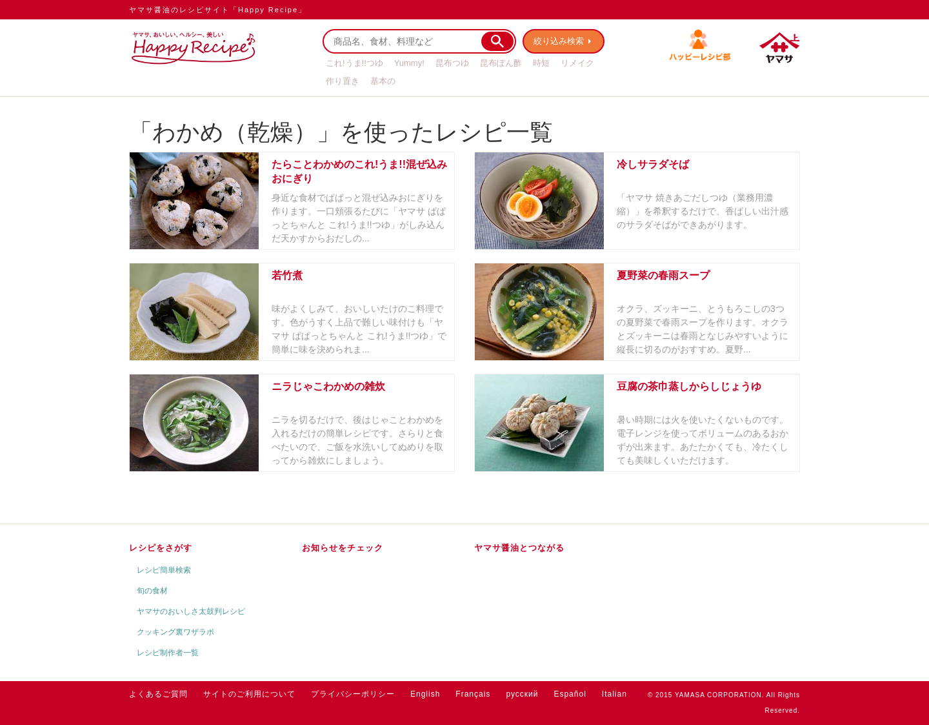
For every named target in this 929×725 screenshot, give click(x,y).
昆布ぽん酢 (501, 63)
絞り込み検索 (559, 41)
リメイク (577, 63)
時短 (541, 63)
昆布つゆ (452, 63)
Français (472, 694)
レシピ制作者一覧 (168, 652)
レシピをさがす (160, 548)
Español (570, 694)
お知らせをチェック (342, 548)
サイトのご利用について (249, 694)
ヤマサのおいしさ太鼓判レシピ (191, 611)
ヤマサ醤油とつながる (519, 548)
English (425, 694)
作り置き (342, 81)
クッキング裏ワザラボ (175, 632)
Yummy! (409, 63)
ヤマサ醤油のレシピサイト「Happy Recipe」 (217, 10)
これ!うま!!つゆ (354, 63)
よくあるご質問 (158, 694)
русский (522, 694)
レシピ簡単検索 (164, 570)
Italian (614, 694)
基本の (382, 81)
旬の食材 (152, 590)
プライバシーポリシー (353, 694)
